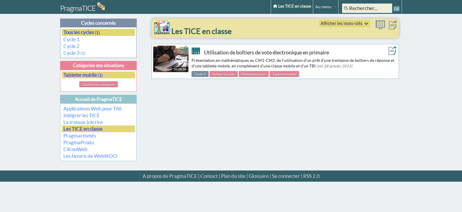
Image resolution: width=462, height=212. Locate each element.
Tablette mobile (83, 75)
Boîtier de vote (223, 74)
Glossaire (259, 176)
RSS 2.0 (311, 176)
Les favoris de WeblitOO (90, 156)
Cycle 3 (74, 53)
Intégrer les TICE (81, 115)
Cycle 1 (71, 39)
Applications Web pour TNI (92, 108)
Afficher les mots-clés (341, 23)
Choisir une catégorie (98, 84)
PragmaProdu (78, 142)
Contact (209, 176)
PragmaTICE (77, 8)
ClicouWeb (75, 149)
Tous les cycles (81, 32)
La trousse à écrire (83, 122)
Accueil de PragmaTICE (98, 99)
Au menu (323, 6)
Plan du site (233, 176)
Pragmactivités (79, 135)
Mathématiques (254, 74)
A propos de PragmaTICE (170, 176)
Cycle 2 (71, 46)
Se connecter (286, 176)
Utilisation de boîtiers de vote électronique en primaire (266, 52)
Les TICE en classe (292, 6)
